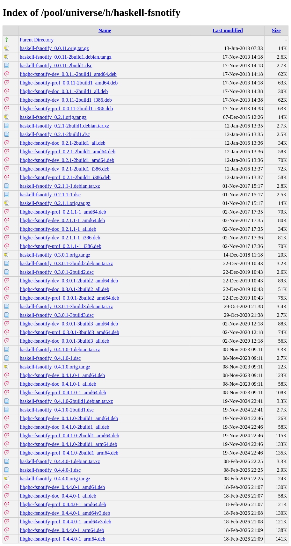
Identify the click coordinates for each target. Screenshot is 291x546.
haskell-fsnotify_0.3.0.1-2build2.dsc (57, 272)
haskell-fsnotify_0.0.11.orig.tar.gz (54, 48)
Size (276, 30)
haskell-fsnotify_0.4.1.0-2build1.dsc (57, 409)
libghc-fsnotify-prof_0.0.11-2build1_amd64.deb (69, 82)
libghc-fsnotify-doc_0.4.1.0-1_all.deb (58, 384)
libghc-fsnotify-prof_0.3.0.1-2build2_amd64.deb (69, 298)
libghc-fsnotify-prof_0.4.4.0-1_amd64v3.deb (65, 521)
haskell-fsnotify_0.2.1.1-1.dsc (50, 194)
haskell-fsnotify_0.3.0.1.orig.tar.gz (55, 255)
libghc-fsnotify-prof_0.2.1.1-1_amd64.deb (63, 212)
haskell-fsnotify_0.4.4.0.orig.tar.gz (55, 478)
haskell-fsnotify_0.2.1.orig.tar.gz (53, 117)
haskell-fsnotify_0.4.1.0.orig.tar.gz (55, 366)
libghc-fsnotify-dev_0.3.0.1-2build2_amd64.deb (69, 280)
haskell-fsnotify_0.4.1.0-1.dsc (50, 358)
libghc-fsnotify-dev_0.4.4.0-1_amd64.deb (62, 487)
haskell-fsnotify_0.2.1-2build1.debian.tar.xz (64, 125)
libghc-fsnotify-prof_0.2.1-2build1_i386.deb (65, 177)
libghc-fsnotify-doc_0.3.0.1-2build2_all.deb (64, 289)
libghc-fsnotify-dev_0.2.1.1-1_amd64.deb (62, 220)
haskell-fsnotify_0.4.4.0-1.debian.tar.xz (60, 461)
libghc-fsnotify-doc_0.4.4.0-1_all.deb (58, 496)
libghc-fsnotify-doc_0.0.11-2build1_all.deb (64, 91)
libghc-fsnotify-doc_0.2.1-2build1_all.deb (62, 143)
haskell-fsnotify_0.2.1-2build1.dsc (55, 134)
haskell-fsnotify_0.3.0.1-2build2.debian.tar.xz (66, 263)
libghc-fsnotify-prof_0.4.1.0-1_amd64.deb (63, 392)
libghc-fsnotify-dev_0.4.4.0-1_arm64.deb (62, 530)
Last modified (228, 30)
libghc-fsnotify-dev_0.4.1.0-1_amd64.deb (62, 375)
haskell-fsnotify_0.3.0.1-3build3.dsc (57, 315)
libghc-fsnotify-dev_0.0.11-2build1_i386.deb (66, 100)
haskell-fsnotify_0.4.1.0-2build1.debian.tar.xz (66, 401)
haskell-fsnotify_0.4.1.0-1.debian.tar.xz (60, 349)
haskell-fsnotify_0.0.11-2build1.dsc (56, 65)
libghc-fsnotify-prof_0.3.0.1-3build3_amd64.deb (69, 332)
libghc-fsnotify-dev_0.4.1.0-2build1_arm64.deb (68, 444)
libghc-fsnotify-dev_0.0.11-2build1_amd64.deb (68, 74)
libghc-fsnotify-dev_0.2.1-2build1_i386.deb (64, 168)
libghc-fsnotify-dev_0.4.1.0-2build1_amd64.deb (69, 418)
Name (104, 30)
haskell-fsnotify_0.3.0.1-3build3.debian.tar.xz (66, 306)
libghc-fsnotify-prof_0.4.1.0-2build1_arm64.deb (69, 452)
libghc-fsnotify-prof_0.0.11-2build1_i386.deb (66, 108)
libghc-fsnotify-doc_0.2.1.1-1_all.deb (58, 229)
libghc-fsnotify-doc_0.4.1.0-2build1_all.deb (64, 427)
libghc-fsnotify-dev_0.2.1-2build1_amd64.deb (67, 160)
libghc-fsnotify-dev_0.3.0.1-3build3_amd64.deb (69, 323)
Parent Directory (37, 39)
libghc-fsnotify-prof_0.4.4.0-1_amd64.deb (63, 504)
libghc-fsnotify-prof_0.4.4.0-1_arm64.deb (62, 539)
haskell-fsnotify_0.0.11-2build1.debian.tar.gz (66, 57)
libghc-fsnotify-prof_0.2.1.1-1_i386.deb (60, 246)
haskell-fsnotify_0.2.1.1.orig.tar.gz (55, 203)
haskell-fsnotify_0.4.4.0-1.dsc (50, 470)
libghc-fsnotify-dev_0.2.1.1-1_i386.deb (60, 237)
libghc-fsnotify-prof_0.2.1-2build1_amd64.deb (67, 151)
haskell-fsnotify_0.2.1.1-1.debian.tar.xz (60, 186)
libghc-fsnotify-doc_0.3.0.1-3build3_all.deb (64, 341)
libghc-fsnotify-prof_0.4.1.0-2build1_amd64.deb (69, 435)
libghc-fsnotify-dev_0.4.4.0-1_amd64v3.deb (65, 513)
